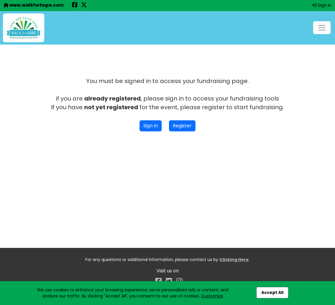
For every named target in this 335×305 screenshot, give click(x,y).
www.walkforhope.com (33, 5)
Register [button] (182, 125)
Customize (212, 296)
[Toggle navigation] (322, 27)
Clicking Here (234, 259)
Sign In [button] (322, 5)
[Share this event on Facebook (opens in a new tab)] (74, 5)
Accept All (272, 292)
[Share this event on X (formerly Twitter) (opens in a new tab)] (84, 5)
